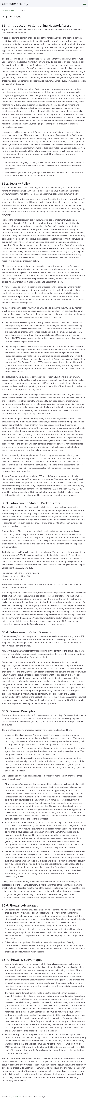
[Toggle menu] (84, 3)
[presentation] (33, 482)
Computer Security (15, 4)
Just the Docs (16, 1097)
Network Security (8, 10)
